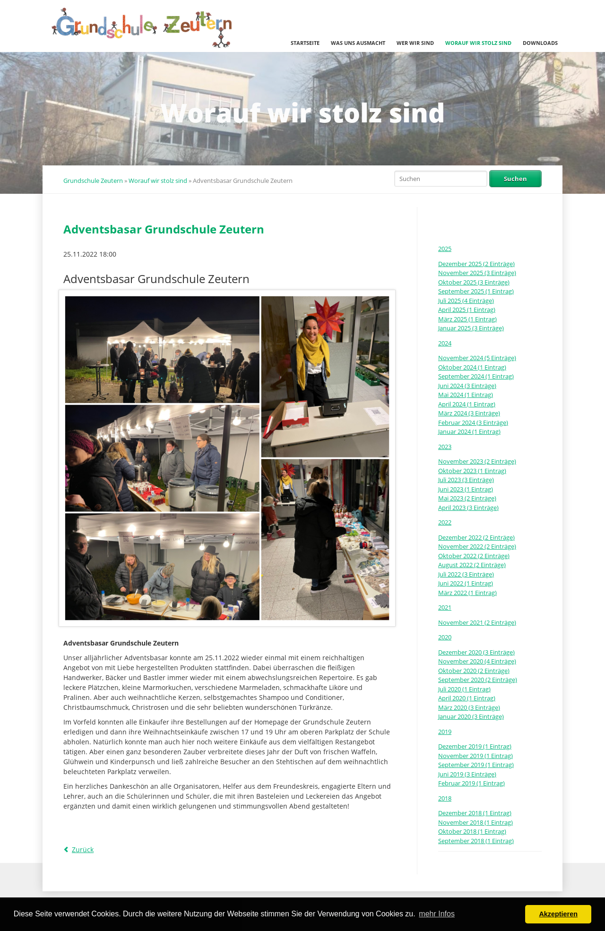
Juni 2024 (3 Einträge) (467, 385)
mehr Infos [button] (437, 914)
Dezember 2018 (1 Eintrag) (474, 813)
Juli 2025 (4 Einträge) (466, 300)
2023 (444, 446)
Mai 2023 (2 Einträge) (467, 498)
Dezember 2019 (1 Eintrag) (474, 746)
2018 (444, 798)
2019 (444, 731)
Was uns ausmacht (358, 42)
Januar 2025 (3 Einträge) (471, 328)
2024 (444, 343)
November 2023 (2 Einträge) (477, 461)
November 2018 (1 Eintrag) (475, 822)
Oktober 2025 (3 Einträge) (474, 282)
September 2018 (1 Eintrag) (476, 840)
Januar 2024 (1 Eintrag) (469, 431)
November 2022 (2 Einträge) (477, 546)
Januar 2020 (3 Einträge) (471, 716)
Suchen (515, 178)
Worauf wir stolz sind (478, 42)
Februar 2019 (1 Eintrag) (471, 783)
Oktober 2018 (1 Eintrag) (472, 831)
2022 (444, 522)
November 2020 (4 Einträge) (477, 661)
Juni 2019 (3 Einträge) (467, 774)
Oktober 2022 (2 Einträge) (474, 556)
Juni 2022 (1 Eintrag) (465, 583)
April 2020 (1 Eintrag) (466, 698)
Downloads (540, 42)
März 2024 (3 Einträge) (469, 413)
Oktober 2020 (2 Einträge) (474, 670)
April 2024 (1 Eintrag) (466, 404)
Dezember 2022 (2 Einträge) (476, 537)
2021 (444, 607)
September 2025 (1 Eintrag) (476, 291)
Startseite (305, 42)
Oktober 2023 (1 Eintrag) (472, 470)
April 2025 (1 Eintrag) (466, 309)
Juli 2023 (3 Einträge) (466, 479)
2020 (444, 637)
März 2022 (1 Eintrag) (467, 592)
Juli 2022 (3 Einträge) (466, 574)
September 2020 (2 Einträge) (477, 679)
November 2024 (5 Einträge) (477, 357)
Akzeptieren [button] (558, 914)
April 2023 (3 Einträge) (468, 507)
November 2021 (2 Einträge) (477, 622)
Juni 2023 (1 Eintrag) (465, 489)
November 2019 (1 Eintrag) (475, 755)
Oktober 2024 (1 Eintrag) (472, 367)
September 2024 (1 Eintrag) (476, 376)
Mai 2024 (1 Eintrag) (465, 394)
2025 (444, 248)
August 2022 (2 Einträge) (472, 564)
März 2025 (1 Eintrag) (467, 319)
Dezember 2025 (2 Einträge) (476, 263)
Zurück (83, 849)
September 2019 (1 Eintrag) (476, 764)
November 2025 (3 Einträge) (477, 272)
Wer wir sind (415, 42)
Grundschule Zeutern (93, 180)
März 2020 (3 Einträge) (469, 707)
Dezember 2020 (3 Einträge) (476, 652)
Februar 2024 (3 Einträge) (473, 422)
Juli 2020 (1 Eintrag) (464, 689)
